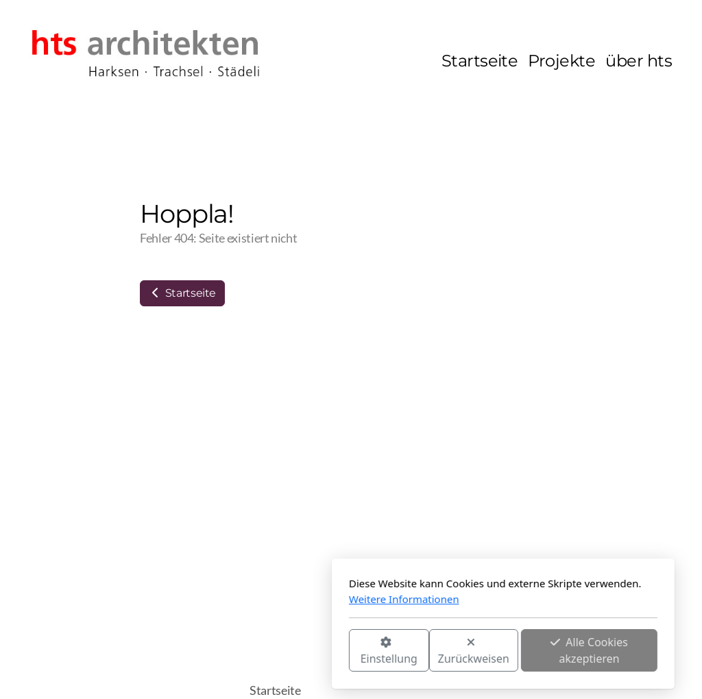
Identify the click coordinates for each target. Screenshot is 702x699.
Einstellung (236, 651)
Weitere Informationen (252, 599)
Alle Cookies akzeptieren (437, 650)
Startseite (182, 292)
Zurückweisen (321, 651)
